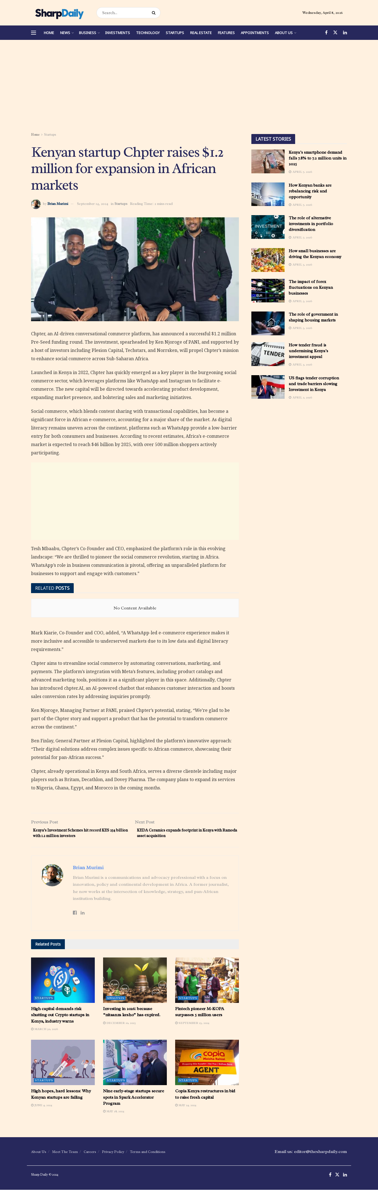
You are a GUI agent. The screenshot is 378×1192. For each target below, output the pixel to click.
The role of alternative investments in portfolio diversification (311, 223)
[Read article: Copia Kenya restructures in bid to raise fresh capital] (207, 1064)
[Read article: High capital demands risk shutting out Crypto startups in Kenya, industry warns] (63, 982)
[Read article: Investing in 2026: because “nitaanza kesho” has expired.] (135, 982)
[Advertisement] (189, 87)
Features (226, 32)
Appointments (255, 32)
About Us (284, 32)
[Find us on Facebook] (326, 32)
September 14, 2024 (92, 203)
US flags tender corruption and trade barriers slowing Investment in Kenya (314, 383)
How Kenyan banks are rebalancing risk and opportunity (310, 191)
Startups (175, 32)
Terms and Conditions (147, 1154)
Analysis (115, 1000)
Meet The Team (65, 1154)
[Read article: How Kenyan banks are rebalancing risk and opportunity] (268, 194)
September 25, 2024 (192, 1025)
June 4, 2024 (41, 1107)
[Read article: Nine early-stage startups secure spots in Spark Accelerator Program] (135, 1064)
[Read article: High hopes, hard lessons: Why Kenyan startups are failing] (63, 1064)
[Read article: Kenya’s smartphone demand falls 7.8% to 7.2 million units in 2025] (268, 161)
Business (87, 32)
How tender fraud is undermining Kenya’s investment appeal (308, 351)
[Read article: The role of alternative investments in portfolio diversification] (268, 227)
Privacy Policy (113, 1154)
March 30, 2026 (44, 1031)
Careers (90, 1154)
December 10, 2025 (119, 1025)
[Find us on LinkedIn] (345, 32)
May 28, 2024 (113, 1113)
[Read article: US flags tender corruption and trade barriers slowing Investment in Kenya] (268, 387)
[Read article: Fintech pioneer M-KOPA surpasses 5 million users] (207, 982)
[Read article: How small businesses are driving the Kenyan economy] (268, 260)
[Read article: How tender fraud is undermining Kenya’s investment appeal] (268, 354)
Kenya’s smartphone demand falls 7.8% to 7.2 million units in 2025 (317, 158)
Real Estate (201, 32)
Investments (117, 32)
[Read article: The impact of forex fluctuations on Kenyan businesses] (268, 291)
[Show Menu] (33, 33)
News (65, 32)
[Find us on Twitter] (335, 32)
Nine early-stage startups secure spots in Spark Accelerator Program (133, 1099)
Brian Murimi (57, 203)
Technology (148, 32)
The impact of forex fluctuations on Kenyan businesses (311, 287)
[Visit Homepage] (59, 12)
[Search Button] (154, 12)
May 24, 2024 (185, 1107)
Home (49, 32)
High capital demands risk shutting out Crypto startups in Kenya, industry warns (60, 1017)
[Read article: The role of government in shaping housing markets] (268, 323)
